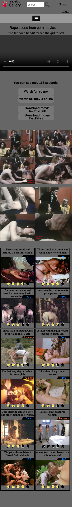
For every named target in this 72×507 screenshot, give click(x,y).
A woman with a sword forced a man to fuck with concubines (17, 293)
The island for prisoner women (52, 373)
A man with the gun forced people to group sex (52, 332)
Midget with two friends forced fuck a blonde (17, 454)
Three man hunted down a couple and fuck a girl (17, 332)
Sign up (64, 4)
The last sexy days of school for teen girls (17, 373)
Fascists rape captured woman (52, 413)
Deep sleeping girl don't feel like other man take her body (17, 413)
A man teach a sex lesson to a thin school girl (52, 454)
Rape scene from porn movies (33, 28)
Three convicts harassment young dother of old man (52, 251)
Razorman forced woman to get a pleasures (52, 292)
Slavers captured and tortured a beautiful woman (17, 251)
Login (65, 11)
